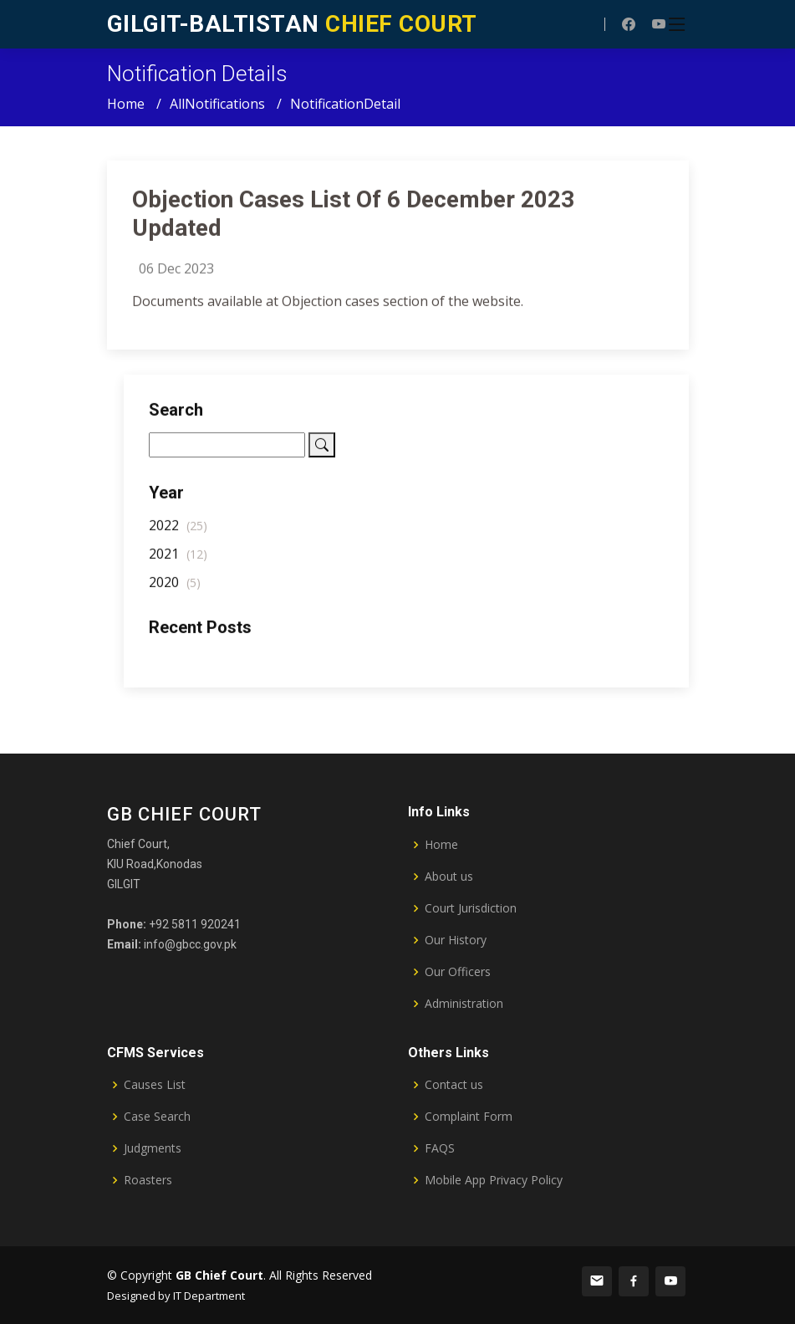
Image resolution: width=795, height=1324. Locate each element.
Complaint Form (468, 1116)
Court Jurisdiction (471, 908)
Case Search (157, 1116)
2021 (178, 561)
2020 (175, 589)
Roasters (148, 1180)
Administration (464, 1004)
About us (449, 876)
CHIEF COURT (292, 24)
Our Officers (458, 972)
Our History (456, 940)
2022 (178, 533)
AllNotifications (217, 104)
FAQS (440, 1148)
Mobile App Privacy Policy (494, 1180)
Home (126, 104)
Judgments (152, 1148)
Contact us (454, 1085)
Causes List (155, 1085)
